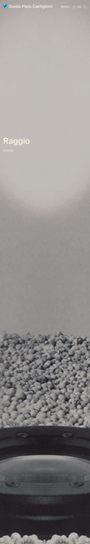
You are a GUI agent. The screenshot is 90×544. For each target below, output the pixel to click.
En (79, 7)
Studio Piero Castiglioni (28, 6)
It (74, 7)
